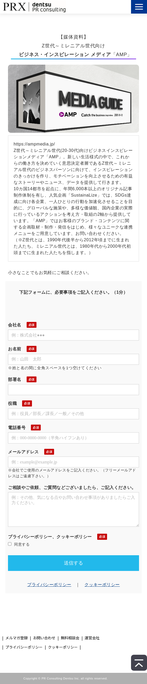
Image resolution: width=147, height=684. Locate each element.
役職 (12, 403)
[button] (139, 7)
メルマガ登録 (16, 637)
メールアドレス (23, 452)
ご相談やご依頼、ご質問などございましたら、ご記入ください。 (72, 487)
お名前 (14, 349)
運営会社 (92, 637)
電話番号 (17, 427)
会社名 (14, 325)
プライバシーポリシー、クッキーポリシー (50, 536)
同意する (19, 544)
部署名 (14, 379)
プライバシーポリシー (49, 584)
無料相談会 (70, 637)
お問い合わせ (44, 637)
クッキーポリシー (102, 584)
